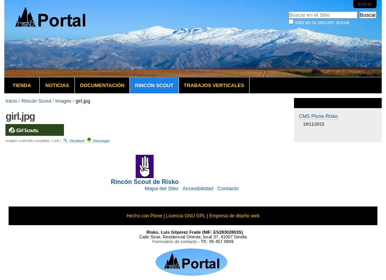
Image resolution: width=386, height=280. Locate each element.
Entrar (365, 4)
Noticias (57, 85)
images (63, 101)
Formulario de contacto (174, 241)
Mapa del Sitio (161, 188)
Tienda (21, 85)
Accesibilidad (197, 188)
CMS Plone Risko (318, 116)
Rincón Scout (154, 85)
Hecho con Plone (144, 216)
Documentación (102, 85)
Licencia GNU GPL (185, 216)
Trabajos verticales (214, 85)
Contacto (228, 188)
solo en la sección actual (322, 22)
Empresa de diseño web (234, 216)
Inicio (11, 101)
